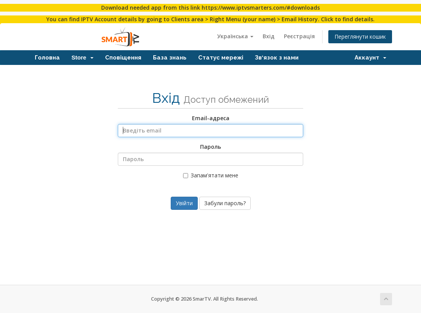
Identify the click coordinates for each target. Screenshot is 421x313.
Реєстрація (299, 36)
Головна (47, 57)
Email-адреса (210, 118)
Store (82, 57)
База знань (170, 57)
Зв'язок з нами (277, 57)
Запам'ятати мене (210, 175)
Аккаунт (370, 57)
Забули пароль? (225, 203)
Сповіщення (123, 57)
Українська (235, 36)
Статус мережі (220, 57)
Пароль (210, 146)
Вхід (269, 36)
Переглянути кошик (360, 36)
